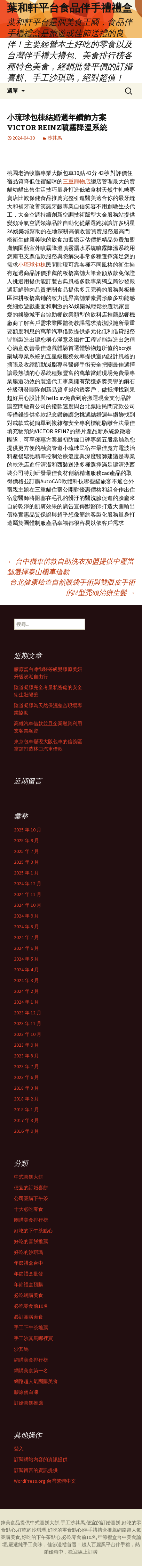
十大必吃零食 (28, 1209)
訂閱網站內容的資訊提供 (41, 1459)
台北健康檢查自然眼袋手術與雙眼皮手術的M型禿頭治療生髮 (72, 587)
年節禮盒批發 (28, 1274)
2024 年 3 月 (26, 980)
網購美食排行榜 (31, 1360)
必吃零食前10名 (31, 1306)
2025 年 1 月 (26, 873)
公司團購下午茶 (31, 1198)
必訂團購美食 (28, 1317)
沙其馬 (54, 138)
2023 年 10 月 (27, 1034)
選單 (12, 91)
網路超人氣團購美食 (36, 1381)
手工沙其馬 (73, 1522)
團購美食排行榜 (31, 1220)
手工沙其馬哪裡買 (33, 1338)
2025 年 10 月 (27, 830)
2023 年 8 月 (26, 1056)
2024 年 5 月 (26, 959)
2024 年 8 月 (26, 926)
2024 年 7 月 (26, 937)
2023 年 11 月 (27, 1023)
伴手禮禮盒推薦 (100, 1530)
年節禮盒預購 (28, 1284)
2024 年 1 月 (26, 1002)
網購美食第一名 (31, 1370)
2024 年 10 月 (27, 905)
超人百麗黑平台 (98, 1544)
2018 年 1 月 (26, 1109)
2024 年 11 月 (27, 894)
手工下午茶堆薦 (31, 1327)
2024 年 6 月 (26, 948)
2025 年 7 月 (26, 851)
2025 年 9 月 (26, 840)
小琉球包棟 (32, 264)
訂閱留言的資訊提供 (36, 1470)
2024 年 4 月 (26, 969)
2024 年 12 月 (27, 883)
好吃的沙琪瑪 (28, 1252)
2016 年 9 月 (26, 1131)
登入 (19, 1449)
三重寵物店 (76, 181)
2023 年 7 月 (26, 1066)
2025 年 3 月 (26, 862)
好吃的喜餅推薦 (31, 1241)
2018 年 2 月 (26, 1099)
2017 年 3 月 (26, 1120)
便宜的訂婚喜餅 (31, 1187)
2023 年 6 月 (26, 1077)
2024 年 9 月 (26, 916)
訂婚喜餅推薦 (28, 1403)
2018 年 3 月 (26, 1088)
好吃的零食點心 (65, 1530)
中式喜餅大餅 (28, 1177)
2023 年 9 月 (26, 1045)
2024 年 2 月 (26, 991)
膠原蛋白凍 (26, 1392)
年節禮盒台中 (28, 1263)
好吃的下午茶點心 (33, 1231)
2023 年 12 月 (27, 1013)
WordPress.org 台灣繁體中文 (45, 1481)
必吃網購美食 (28, 1295)
